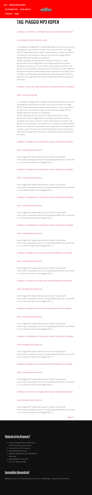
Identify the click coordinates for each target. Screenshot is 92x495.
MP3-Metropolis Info (11, 9)
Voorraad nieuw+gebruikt (17, 5)
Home (5, 5)
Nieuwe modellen (25, 9)
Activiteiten (8, 14)
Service (16, 14)
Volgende (71, 417)
